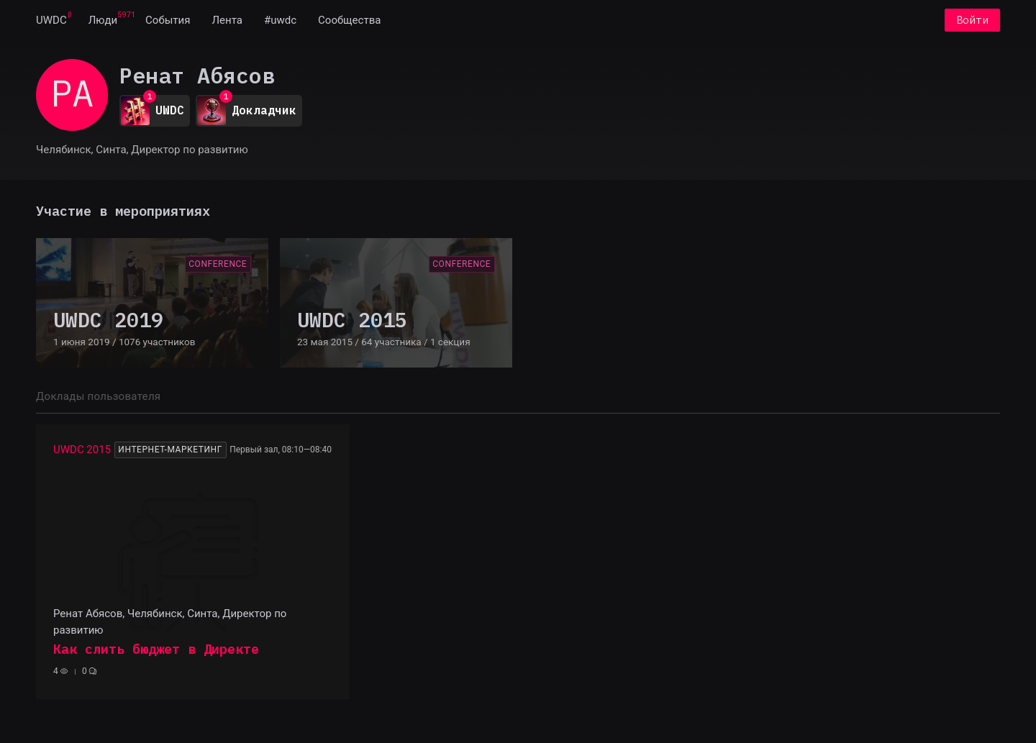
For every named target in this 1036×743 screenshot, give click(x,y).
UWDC (51, 20)
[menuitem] (51, 20)
